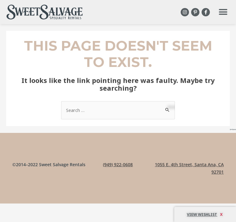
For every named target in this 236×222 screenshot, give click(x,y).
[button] (223, 12)
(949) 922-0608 (118, 164)
